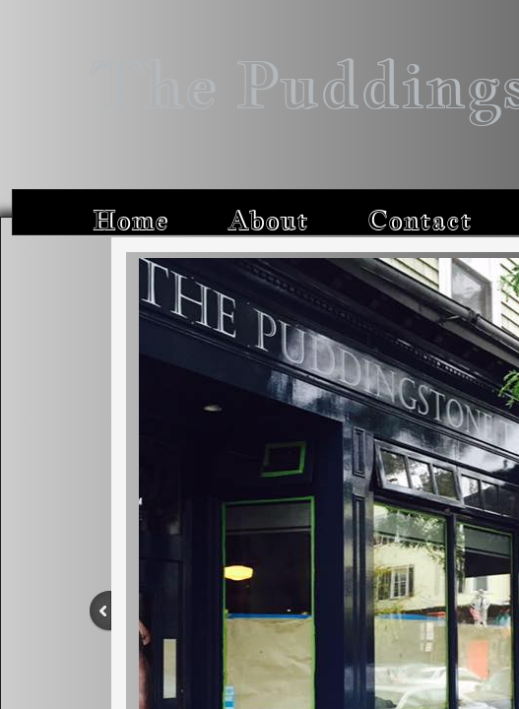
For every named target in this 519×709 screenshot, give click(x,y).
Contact (419, 220)
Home (130, 220)
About (267, 220)
